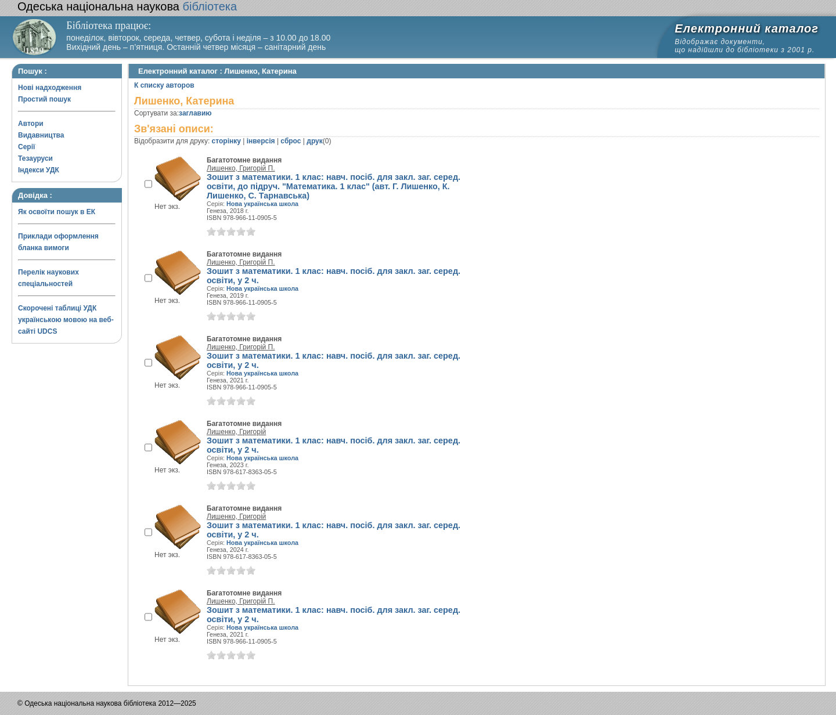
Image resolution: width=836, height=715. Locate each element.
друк (314, 141)
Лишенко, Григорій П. (241, 168)
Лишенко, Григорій (236, 432)
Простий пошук (44, 99)
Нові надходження (49, 88)
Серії (26, 147)
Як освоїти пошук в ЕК (56, 212)
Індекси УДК (38, 170)
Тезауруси (35, 158)
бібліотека (127, 6)
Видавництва (41, 135)
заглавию (195, 113)
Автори (31, 124)
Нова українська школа (262, 203)
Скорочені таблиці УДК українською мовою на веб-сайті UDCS (66, 319)
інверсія (261, 141)
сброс (290, 141)
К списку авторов (164, 85)
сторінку (226, 141)
